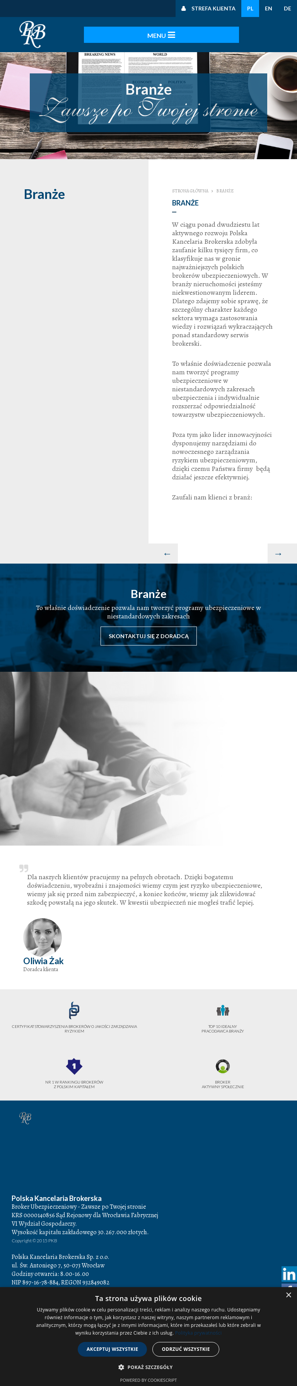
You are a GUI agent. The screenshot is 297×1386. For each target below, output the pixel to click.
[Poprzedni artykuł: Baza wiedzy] (163, 553)
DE (287, 8)
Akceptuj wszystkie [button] (112, 1349)
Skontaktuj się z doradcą (149, 636)
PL (250, 8)
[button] (148, 1367)
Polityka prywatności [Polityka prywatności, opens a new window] (198, 1333)
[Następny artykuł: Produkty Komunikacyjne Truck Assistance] (282, 553)
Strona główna (190, 191)
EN (268, 8)
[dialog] (148, 1336)
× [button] (288, 1295)
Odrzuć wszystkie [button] (186, 1349)
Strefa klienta (213, 8)
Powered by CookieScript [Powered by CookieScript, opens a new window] (148, 1380)
